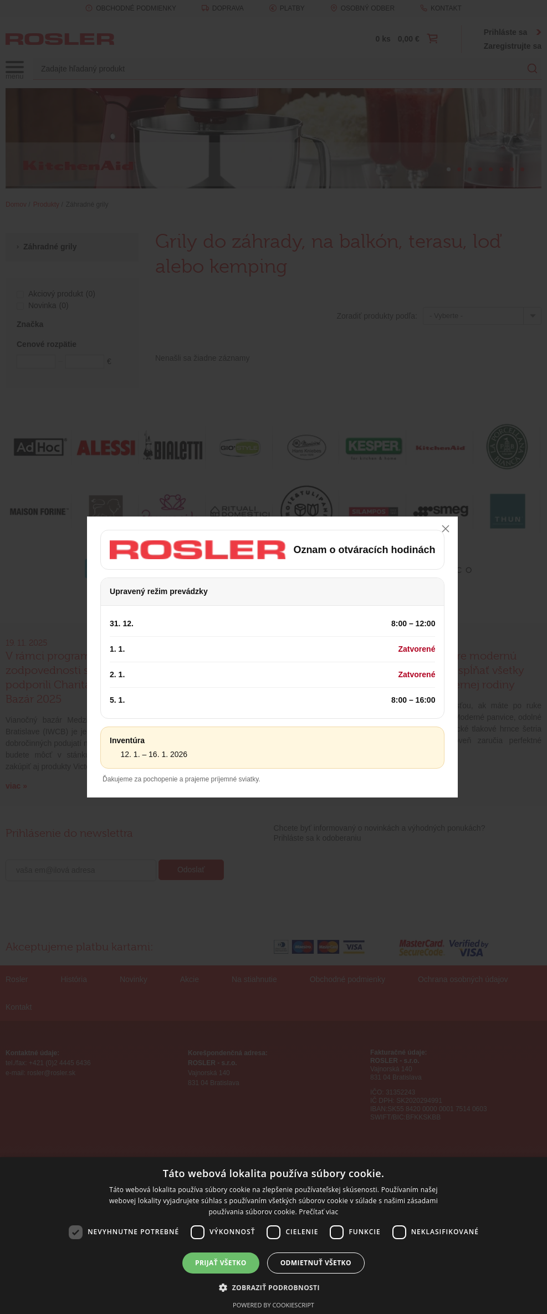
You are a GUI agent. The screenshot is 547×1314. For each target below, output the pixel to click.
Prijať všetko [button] (221, 1262)
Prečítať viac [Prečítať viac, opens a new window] (318, 1211)
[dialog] (273, 1235)
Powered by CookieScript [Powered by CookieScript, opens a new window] (273, 1305)
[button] (273, 1287)
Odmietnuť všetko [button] (315, 1262)
